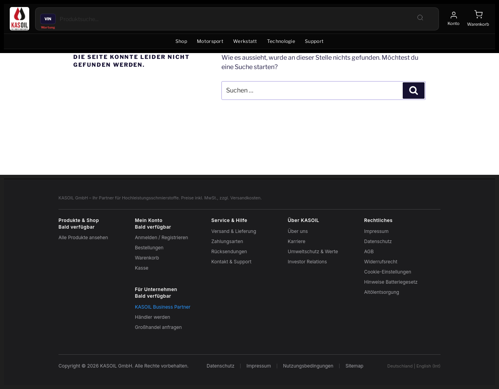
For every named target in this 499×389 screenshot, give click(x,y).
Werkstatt (245, 41)
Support (314, 41)
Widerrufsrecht (380, 262)
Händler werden (152, 317)
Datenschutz (378, 241)
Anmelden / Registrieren (161, 237)
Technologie (281, 41)
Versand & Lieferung (233, 231)
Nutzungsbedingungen (308, 366)
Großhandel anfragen (158, 327)
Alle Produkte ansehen (83, 237)
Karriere (296, 241)
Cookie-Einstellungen (387, 272)
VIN (47, 18)
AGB (369, 251)
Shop (181, 41)
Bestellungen (149, 247)
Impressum (376, 231)
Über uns (298, 231)
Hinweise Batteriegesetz (391, 282)
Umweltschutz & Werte (313, 251)
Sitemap (354, 366)
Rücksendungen (229, 251)
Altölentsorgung (381, 292)
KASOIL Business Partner (163, 307)
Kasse (141, 268)
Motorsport (210, 41)
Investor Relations (307, 262)
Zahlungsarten (227, 241)
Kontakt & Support (231, 262)
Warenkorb (147, 258)
